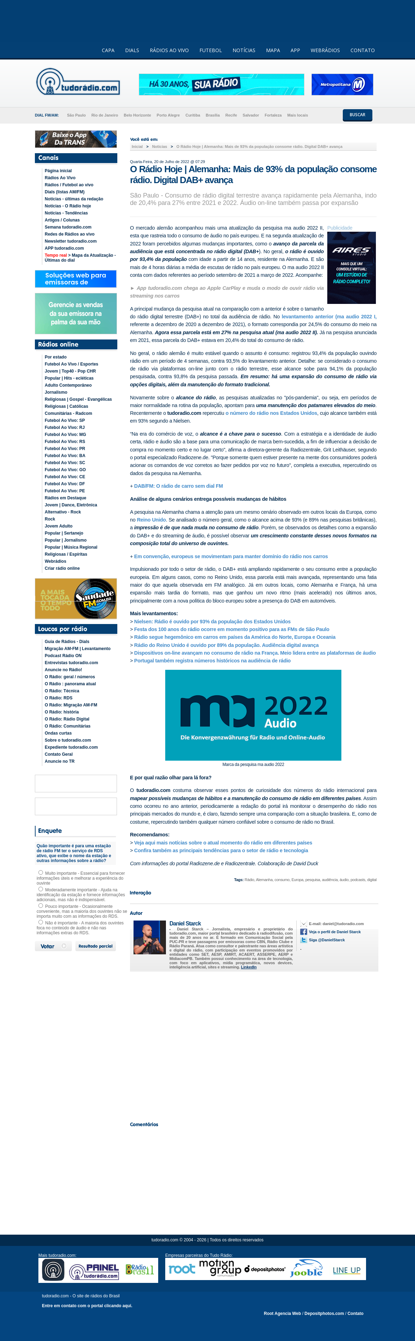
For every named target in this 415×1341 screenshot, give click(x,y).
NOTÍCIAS (244, 50)
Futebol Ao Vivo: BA (65, 455)
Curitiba (192, 115)
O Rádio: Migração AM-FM (71, 705)
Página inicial (58, 170)
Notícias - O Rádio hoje (68, 206)
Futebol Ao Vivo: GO (65, 469)
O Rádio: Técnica (62, 690)
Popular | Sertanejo (64, 533)
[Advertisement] (253, 1044)
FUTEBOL (210, 50)
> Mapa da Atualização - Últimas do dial (80, 258)
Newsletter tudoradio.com (71, 241)
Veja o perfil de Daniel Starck (335, 932)
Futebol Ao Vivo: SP (65, 420)
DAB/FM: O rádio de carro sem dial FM (178, 486)
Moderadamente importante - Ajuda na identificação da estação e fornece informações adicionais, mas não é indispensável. (81, 894)
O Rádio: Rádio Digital (67, 719)
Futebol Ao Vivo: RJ (65, 427)
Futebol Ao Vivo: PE (65, 490)
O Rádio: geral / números (70, 676)
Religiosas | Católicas (66, 406)
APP (295, 50)
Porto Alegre (168, 115)
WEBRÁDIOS (325, 50)
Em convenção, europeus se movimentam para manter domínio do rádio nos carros (231, 556)
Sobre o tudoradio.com (68, 740)
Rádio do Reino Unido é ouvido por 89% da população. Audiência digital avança (226, 645)
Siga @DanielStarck (327, 940)
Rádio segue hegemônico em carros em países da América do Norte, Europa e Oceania (234, 637)
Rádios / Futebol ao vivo (69, 184)
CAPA (108, 50)
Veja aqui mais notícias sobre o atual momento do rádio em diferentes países (223, 843)
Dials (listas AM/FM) (65, 191)
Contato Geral (59, 754)
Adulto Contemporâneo (68, 385)
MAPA (273, 50)
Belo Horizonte (137, 115)
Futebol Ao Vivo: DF (65, 483)
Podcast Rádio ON (63, 655)
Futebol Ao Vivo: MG (65, 434)
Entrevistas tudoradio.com (71, 662)
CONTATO (363, 50)
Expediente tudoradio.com (71, 747)
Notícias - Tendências (66, 213)
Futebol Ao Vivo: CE (65, 476)
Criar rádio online (62, 568)
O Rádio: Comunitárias (68, 726)
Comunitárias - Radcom (68, 413)
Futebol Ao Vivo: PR (65, 448)
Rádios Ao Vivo (60, 177)
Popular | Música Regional (71, 547)
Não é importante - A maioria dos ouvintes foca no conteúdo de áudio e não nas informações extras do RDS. (80, 928)
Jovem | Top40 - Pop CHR (70, 371)
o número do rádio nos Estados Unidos (270, 413)
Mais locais (297, 115)
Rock (50, 519)
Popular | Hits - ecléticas (69, 378)
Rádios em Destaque (65, 497)
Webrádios (55, 561)
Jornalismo (56, 392)
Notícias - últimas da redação (74, 199)
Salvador (251, 115)
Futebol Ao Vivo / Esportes (71, 364)
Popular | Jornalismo (66, 540)
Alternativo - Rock (63, 512)
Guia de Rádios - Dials (67, 641)
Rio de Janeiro (104, 115)
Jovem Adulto (59, 526)
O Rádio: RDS (59, 698)
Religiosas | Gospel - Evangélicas (78, 399)
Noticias (159, 146)
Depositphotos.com (324, 1313)
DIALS (132, 50)
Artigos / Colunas (62, 220)
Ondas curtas (58, 733)
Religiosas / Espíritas (66, 554)
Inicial (137, 146)
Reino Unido (151, 520)
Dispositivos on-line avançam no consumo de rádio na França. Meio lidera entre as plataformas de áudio (255, 653)
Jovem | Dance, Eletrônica (71, 505)
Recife (231, 115)
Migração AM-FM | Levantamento (78, 648)
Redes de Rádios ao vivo (69, 234)
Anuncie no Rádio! (63, 669)
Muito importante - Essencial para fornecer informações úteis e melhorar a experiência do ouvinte (81, 878)
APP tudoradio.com (64, 248)
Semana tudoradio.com (68, 227)
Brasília (213, 115)
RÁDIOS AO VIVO (169, 50)
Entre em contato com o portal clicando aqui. (87, 1305)
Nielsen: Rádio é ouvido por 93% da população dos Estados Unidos (212, 621)
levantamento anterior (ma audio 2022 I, (328, 316)
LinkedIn (248, 967)
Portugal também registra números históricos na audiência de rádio (212, 660)
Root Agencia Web (282, 1313)
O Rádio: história (62, 712)
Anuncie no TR (60, 761)
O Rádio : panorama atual (70, 683)
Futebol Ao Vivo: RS (65, 441)
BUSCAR (357, 115)
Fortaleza (273, 115)
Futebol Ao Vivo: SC (65, 462)
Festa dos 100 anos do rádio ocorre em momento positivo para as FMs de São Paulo (231, 629)
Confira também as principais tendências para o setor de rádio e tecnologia (221, 850)
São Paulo (76, 115)
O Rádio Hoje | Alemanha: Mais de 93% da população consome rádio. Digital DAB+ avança (259, 146)
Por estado (56, 357)
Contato (355, 1313)
